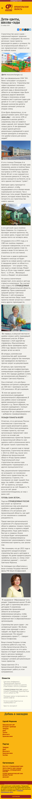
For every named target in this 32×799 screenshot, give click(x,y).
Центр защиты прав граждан (12, 768)
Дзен (4, 730)
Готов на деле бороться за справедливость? (12, 702)
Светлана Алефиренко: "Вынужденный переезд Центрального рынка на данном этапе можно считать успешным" (14, 684)
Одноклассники (8, 736)
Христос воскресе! (9, 706)
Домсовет (6, 777)
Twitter (5, 732)
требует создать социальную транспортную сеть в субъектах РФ (15, 691)
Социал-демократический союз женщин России (13, 774)
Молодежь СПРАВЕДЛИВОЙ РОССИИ (12, 770)
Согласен (16, 796)
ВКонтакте (6, 734)
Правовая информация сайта (12, 791)
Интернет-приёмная (9, 726)
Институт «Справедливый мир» (13, 766)
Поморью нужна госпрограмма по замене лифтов (15, 697)
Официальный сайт (9, 725)
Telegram (5, 728)
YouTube (5, 755)
